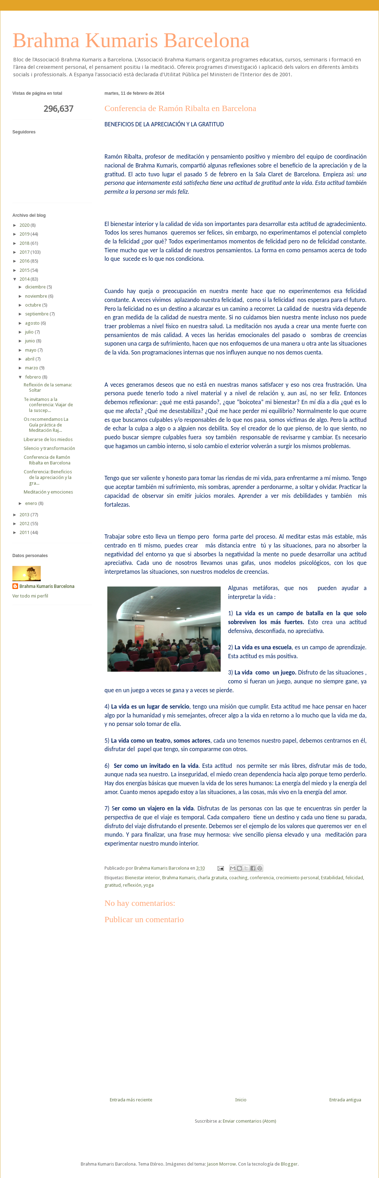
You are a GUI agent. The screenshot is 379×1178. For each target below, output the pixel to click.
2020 (24, 225)
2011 (24, 532)
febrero (33, 377)
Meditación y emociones (48, 492)
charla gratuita (212, 877)
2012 (24, 523)
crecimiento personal (297, 877)
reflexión (132, 885)
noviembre (36, 296)
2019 (24, 234)
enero (31, 503)
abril (30, 359)
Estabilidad (332, 877)
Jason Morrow (221, 1164)
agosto (33, 323)
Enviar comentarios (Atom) (249, 1121)
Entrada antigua (345, 1099)
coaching (238, 877)
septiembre (37, 313)
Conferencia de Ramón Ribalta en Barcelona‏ (47, 460)
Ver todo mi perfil (30, 596)
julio (30, 332)
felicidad (354, 877)
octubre (33, 305)
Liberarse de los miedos (48, 439)
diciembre (36, 287)
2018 (24, 243)
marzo (32, 367)
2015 (24, 270)
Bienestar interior (142, 877)
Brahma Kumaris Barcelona (131, 40)
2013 (24, 514)
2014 (24, 279)
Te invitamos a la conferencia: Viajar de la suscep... (48, 405)
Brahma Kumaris (179, 877)
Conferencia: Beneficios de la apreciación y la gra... (48, 477)
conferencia (262, 877)
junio (30, 340)
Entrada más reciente (131, 1099)
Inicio (241, 1099)
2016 (24, 261)
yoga (148, 885)
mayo (31, 350)
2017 (24, 252)
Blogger (289, 1164)
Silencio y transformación (49, 448)
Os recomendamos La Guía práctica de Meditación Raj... (46, 425)
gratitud (112, 885)
